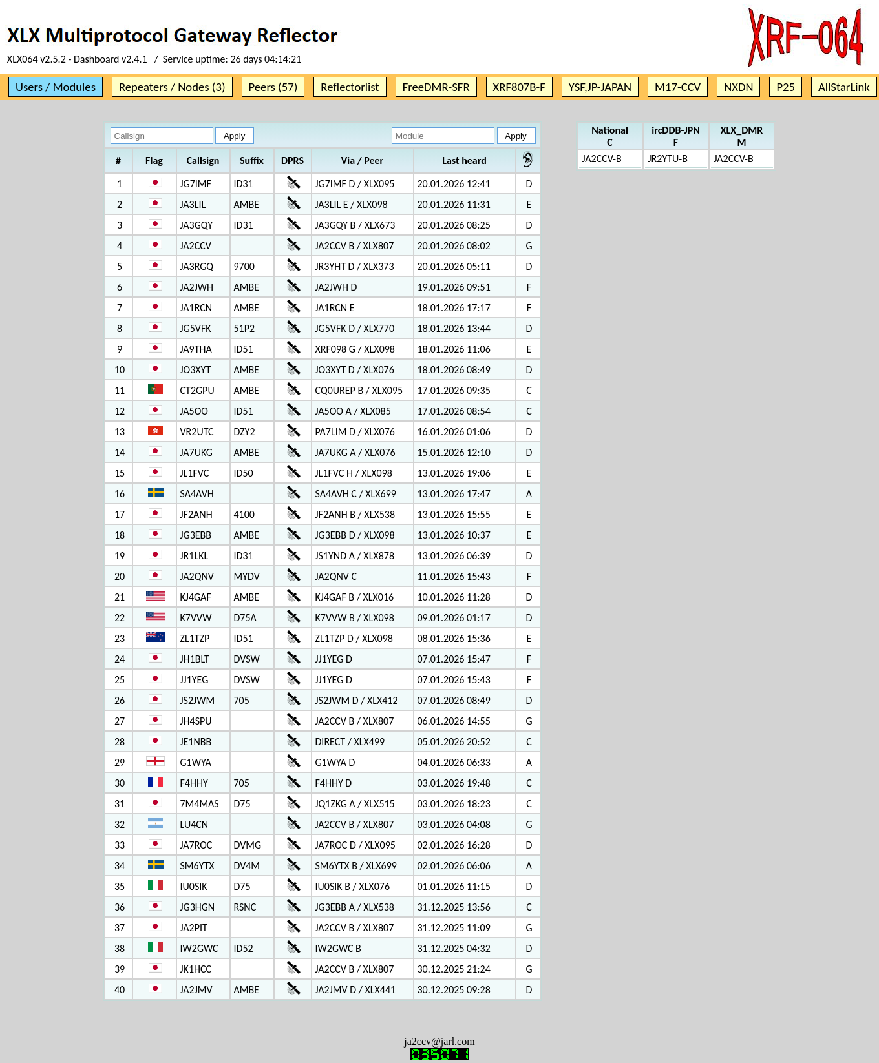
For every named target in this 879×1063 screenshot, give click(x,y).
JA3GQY (196, 225)
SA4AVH (197, 494)
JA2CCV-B (602, 158)
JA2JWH (197, 287)
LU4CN (194, 824)
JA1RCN (196, 308)
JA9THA (196, 349)
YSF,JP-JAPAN (600, 86)
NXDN (738, 86)
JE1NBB (196, 742)
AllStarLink (844, 86)
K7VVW (196, 618)
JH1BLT (194, 659)
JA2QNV (197, 576)
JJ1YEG (194, 680)
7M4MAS (199, 804)
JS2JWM (197, 700)
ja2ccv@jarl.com (439, 1041)
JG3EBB (196, 535)
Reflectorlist (350, 86)
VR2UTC (197, 432)
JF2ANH (196, 514)
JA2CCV (195, 246)
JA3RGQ (197, 266)
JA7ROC (196, 845)
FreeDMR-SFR (436, 86)
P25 (785, 86)
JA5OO (194, 411)
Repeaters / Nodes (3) (172, 86)
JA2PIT (193, 928)
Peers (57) (273, 86)
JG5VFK (195, 328)
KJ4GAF (195, 597)
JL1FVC (194, 473)
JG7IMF (195, 184)
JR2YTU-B (668, 158)
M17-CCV (678, 86)
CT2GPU (197, 390)
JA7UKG (196, 452)
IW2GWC (199, 948)
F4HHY (194, 783)
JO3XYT (195, 370)
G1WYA (195, 762)
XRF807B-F (519, 86)
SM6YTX (197, 866)
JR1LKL (194, 556)
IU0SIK (193, 886)
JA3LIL (193, 204)
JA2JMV (196, 990)
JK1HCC (196, 969)
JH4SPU (196, 721)
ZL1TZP (195, 638)
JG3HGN (197, 907)
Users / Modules (56, 86)
